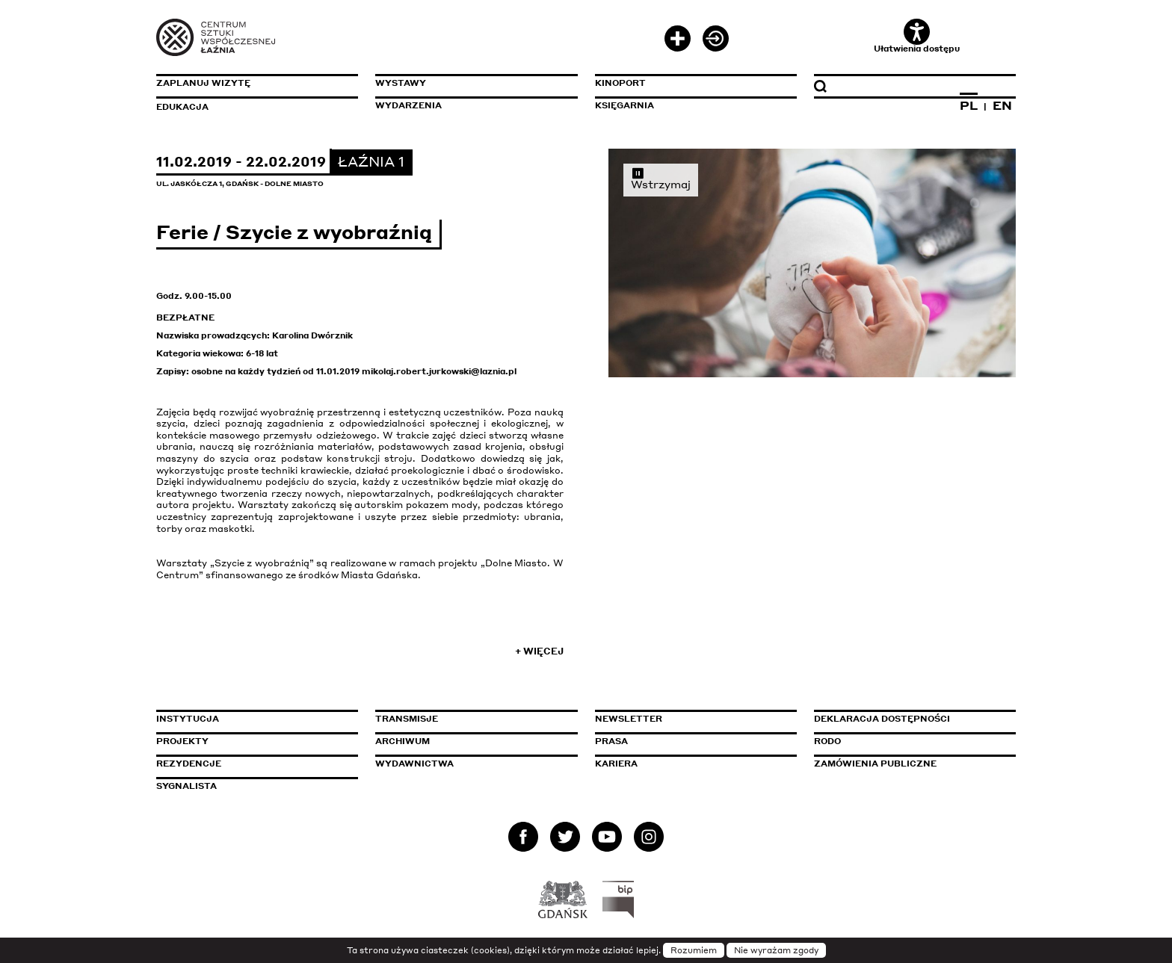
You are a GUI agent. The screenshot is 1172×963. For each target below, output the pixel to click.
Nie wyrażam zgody (776, 950)
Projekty (182, 741)
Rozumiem (693, 950)
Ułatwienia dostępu (917, 36)
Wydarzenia (408, 105)
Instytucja (187, 718)
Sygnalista (186, 786)
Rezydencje (188, 763)
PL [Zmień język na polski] (969, 105)
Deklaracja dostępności (882, 718)
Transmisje (470, 718)
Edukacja (182, 107)
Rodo (827, 741)
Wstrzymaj (661, 178)
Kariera (616, 763)
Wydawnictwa (414, 763)
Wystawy (400, 83)
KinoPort (620, 83)
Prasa (611, 741)
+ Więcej (539, 651)
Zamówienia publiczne (909, 763)
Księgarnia (624, 105)
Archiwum (402, 741)
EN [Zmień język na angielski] (1002, 105)
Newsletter (628, 718)
